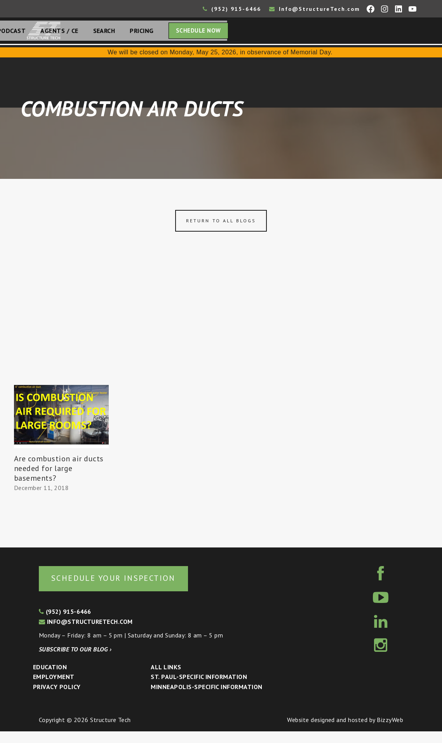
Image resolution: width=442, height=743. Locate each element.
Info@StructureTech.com (314, 8)
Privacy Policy (57, 698)
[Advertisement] (221, 336)
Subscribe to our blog (75, 661)
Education (50, 678)
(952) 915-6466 (232, 8)
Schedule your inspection (130, 588)
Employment (54, 688)
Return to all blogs (221, 231)
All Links (166, 678)
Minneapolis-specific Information (206, 698)
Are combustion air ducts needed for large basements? (59, 478)
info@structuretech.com (86, 633)
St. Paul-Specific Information (199, 688)
